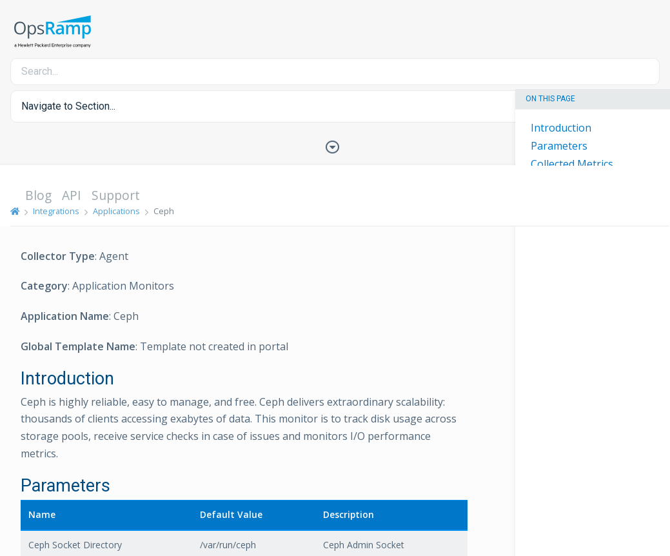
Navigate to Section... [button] (68, 106)
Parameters (559, 146)
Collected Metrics (572, 164)
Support (116, 195)
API (71, 195)
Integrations (56, 211)
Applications (116, 211)
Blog (38, 195)
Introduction (561, 128)
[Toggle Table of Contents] (335, 146)
